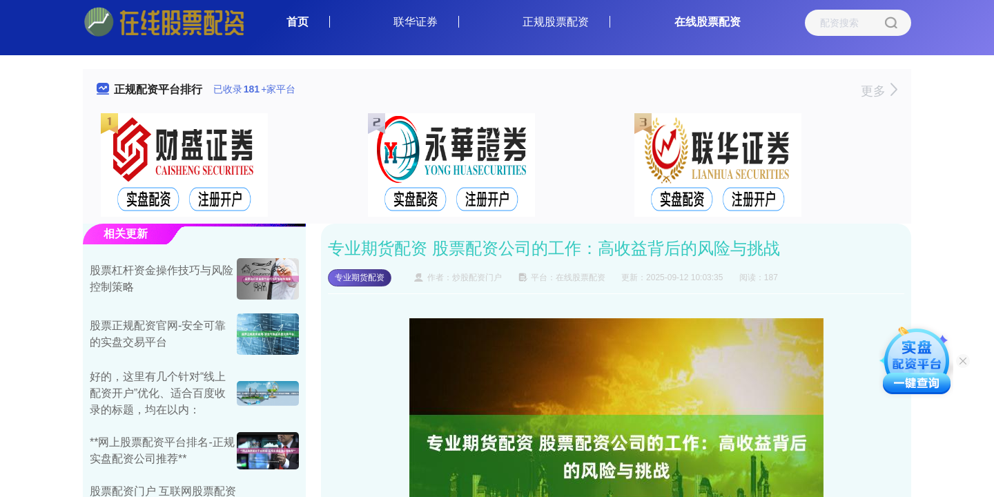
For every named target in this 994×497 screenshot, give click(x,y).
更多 (879, 91)
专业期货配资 (359, 277)
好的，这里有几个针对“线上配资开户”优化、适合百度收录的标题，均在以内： (158, 393)
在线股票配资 (707, 22)
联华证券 (415, 22)
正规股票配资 (556, 22)
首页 (297, 22)
